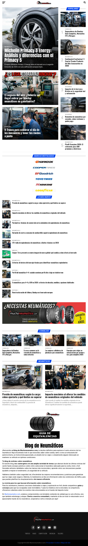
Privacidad (49, 543)
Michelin (52, 533)
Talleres (60, 533)
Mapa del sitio (65, 543)
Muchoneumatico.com (12, 494)
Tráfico (27, 533)
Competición (43, 533)
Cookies (57, 543)
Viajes (34, 533)
